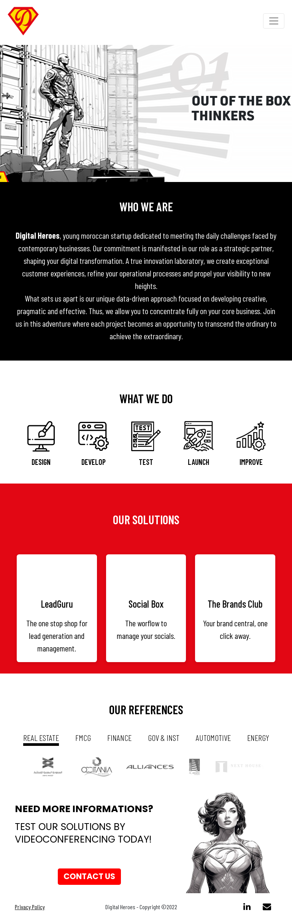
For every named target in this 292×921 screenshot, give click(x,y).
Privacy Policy (30, 907)
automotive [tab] (213, 737)
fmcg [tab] (83, 737)
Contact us (89, 876)
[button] (22, 113)
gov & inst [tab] (163, 737)
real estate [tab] (41, 737)
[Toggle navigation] (273, 21)
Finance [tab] (119, 737)
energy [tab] (258, 737)
